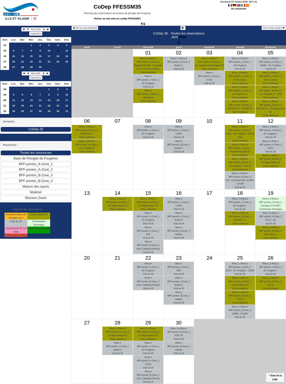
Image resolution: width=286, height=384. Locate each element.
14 (4, 45)
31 (66, 111)
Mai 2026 (35, 73)
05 (270, 53)
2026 (182, 37)
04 (240, 53)
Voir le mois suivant (274, 28)
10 (49, 50)
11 (13, 100)
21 (22, 61)
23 (40, 61)
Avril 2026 (35, 29)
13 (13, 56)
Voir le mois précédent (85, 28)
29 (31, 67)
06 (87, 121)
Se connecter (238, 8)
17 (49, 56)
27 (13, 67)
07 (117, 121)
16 (4, 56)
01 (148, 53)
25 (58, 61)
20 (13, 61)
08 (148, 121)
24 (49, 61)
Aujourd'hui (35, 33)
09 (178, 121)
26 (66, 61)
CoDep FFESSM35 (117, 7)
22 (31, 61)
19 (66, 56)
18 (58, 56)
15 (4, 50)
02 (178, 53)
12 (66, 50)
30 (40, 67)
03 (209, 53)
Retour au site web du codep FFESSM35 (117, 18)
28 (22, 67)
